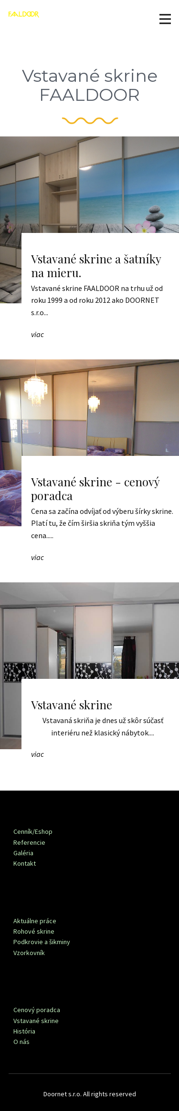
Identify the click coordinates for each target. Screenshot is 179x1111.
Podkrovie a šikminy (41, 941)
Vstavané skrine (71, 704)
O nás (21, 1041)
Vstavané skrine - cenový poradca (95, 488)
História (24, 1031)
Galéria (23, 853)
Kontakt (24, 863)
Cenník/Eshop (33, 831)
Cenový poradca (36, 1009)
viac (37, 334)
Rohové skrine (33, 931)
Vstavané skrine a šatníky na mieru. (96, 265)
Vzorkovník (29, 952)
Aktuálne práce (34, 921)
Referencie (29, 842)
